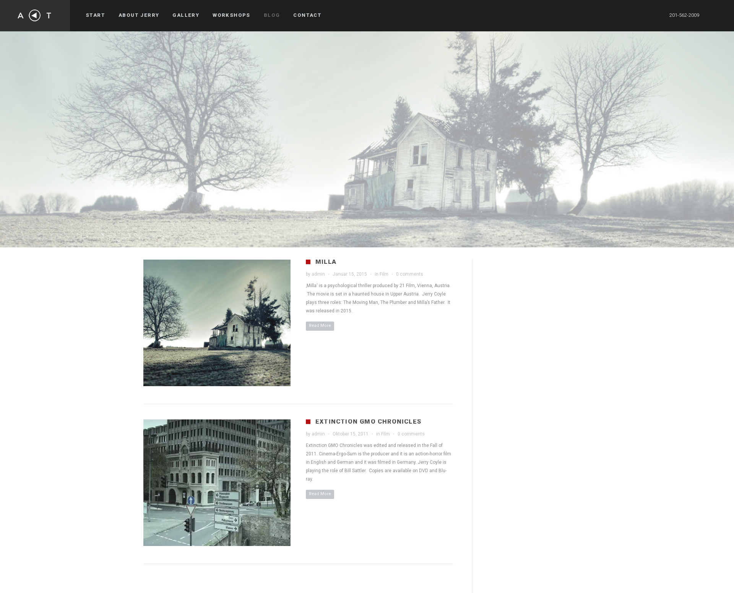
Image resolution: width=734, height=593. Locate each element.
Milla (325, 261)
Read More (320, 325)
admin (318, 274)
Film (384, 274)
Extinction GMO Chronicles (368, 421)
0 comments (409, 274)
